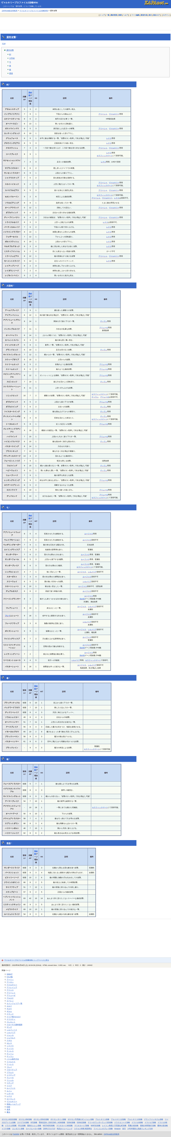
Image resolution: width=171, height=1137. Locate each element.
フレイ (7, 616)
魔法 (8, 1112)
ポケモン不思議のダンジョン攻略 (81, 1119)
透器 (11, 73)
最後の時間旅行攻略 (148, 1125)
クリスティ (11, 1019)
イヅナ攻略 (6, 1129)
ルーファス (88, 534)
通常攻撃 (11, 37)
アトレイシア (12, 987)
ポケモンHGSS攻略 (9, 1119)
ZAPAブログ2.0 (49, 1129)
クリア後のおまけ (14, 1017)
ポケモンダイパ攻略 (58, 1119)
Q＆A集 (10, 977)
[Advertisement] (85, 23)
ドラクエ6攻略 (137, 1122)
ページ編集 (135, 15)
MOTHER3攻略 (49, 1125)
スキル (9, 1040)
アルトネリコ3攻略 (135, 1119)
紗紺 (8, 1107)
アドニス (10, 990)
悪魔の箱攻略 (133, 1125)
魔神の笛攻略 (162, 1125)
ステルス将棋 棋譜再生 (83, 1129)
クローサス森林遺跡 (14, 1025)
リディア (10, 1083)
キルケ (9, 1009)
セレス (9, 1043)
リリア (9, 1086)
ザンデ (9, 1027)
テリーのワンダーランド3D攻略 (100, 1122)
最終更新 (114, 15)
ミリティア (11, 1075)
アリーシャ (103, 114)
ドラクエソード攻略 (122, 1122)
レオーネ (10, 1094)
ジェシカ (10, 1035)
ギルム (9, 1011)
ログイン (166, 15)
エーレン (10, 1001)
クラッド (10, 1014)
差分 (150, 15)
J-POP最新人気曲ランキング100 (140, 1129)
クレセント (11, 1022)
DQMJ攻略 (71, 1122)
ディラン (103, 321)
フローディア (12, 1070)
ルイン (9, 1091)
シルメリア (92, 572)
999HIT (10, 974)
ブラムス (10, 1072)
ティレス (10, 1051)
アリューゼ (103, 328)
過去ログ (156, 15)
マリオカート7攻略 (81, 1125)
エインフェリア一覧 (14, 1003)
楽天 (124, 1129)
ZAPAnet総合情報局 (9, 11)
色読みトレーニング (64, 1129)
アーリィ (10, 980)
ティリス (10, 1048)
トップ (102, 15)
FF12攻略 (22, 1125)
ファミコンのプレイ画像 (103, 1129)
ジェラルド (11, 1038)
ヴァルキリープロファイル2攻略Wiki (19, 2)
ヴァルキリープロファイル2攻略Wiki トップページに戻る (26, 960)
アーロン (10, 982)
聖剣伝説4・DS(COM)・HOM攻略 (52, 1122)
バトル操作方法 (13, 1059)
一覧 (107, 15)
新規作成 (144, 15)
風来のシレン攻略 (34, 1125)
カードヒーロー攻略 (34, 1129)
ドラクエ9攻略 (10, 1125)
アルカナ (10, 998)
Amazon (117, 1129)
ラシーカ (10, 1078)
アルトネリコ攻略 (102, 1119)
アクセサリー (12, 985)
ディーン (10, 1054)
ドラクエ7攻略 (150, 1122)
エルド (9, 1006)
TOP (4, 44)
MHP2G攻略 (95, 1125)
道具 (8, 1109)
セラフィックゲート (104, 156)
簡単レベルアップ (14, 1104)
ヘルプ (125, 15)
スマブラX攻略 (23, 1122)
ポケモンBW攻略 (25, 1119)
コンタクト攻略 (18, 1129)
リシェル (10, 1080)
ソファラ (10, 1046)
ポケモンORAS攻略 (41, 1119)
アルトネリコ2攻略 (118, 1119)
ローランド (11, 1099)
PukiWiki (16, 1134)
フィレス (10, 1064)
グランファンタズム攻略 (153, 1119)
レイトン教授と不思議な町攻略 (114, 1125)
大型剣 (12, 58)
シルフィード (12, 1030)
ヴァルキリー (114, 114)
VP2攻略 (33, 1122)
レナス (109, 138)
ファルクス (11, 1062)
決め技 (82, 599)
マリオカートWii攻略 (64, 1125)
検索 (120, 15)
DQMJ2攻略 (81, 1122)
